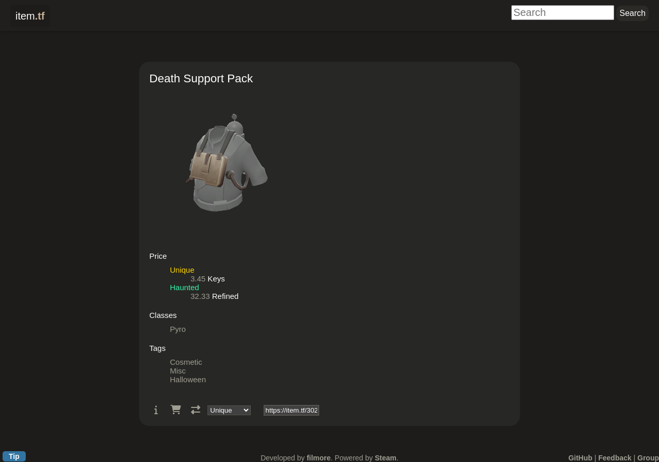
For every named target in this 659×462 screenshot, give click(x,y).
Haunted (184, 287)
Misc (178, 370)
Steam (385, 458)
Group (648, 458)
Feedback (615, 458)
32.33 (200, 296)
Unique (182, 269)
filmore (319, 458)
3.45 (197, 278)
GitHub (580, 458)
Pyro (178, 329)
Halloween (188, 379)
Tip (14, 456)
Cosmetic (186, 362)
